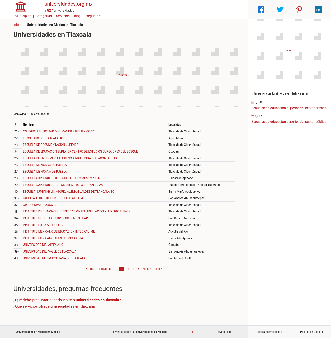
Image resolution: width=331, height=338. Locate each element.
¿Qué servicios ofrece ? (54, 306)
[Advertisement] (124, 74)
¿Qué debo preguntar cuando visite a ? (67, 300)
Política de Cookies (312, 331)
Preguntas (237, 9)
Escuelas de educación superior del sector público (288, 122)
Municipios (168, 9)
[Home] (20, 9)
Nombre (28, 124)
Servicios (207, 9)
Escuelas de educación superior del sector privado (289, 108)
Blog (221, 9)
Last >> (159, 268)
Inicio (17, 25)
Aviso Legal (225, 331)
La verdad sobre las (139, 331)
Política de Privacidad (269, 331)
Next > (147, 268)
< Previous (104, 268)
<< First (89, 268)
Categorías (188, 9)
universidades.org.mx (69, 7)
